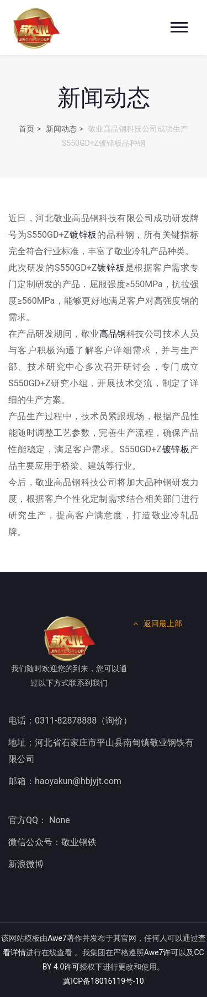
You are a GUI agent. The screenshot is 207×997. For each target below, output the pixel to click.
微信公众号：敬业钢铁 (52, 842)
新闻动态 (61, 128)
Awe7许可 (161, 952)
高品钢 (112, 333)
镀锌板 (83, 234)
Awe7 (57, 938)
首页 (26, 128)
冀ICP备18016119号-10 (103, 981)
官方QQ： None (39, 820)
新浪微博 (26, 864)
